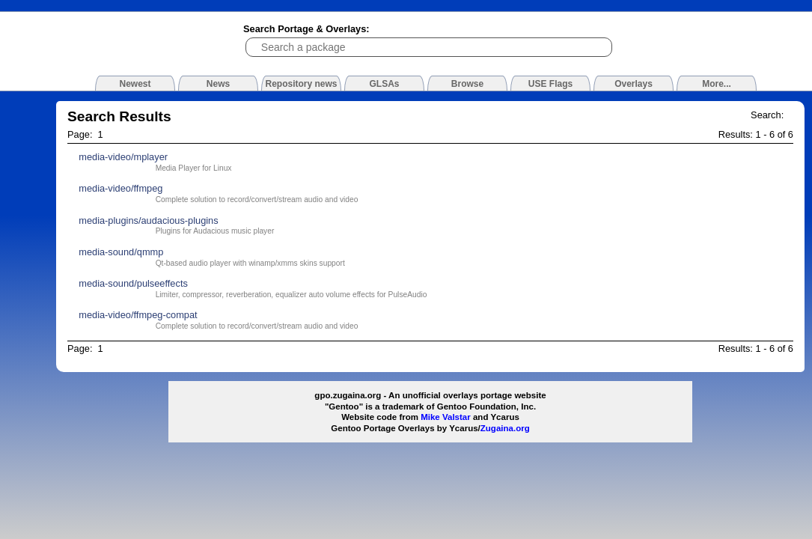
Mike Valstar (446, 416)
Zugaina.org (505, 428)
